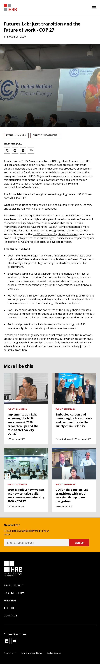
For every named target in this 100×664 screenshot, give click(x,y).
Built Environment (45, 135)
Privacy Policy (10, 652)
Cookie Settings (54, 652)
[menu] (94, 7)
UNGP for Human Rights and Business (55, 234)
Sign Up (79, 542)
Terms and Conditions (31, 652)
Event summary (16, 135)
